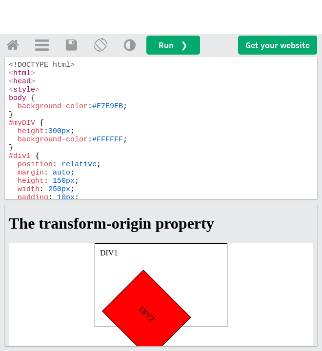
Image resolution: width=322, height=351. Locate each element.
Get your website (277, 45)
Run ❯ (173, 45)
